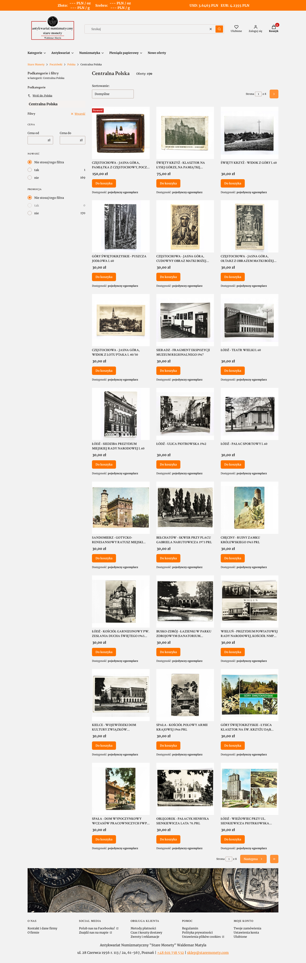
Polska (71, 64)
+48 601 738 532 (170, 952)
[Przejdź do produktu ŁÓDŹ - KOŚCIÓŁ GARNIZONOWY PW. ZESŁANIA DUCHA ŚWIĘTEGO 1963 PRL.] (121, 601)
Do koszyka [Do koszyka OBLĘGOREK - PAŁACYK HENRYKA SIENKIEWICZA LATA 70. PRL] (168, 839)
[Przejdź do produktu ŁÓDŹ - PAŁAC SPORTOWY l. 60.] (249, 414)
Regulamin (190, 928)
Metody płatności (143, 928)
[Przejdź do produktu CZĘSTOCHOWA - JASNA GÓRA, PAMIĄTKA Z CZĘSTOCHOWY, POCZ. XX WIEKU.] (121, 133)
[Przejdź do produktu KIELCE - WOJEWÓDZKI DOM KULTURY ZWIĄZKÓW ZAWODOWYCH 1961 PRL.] (121, 695)
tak (36, 170)
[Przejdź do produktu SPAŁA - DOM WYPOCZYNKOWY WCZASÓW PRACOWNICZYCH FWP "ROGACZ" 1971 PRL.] (121, 789)
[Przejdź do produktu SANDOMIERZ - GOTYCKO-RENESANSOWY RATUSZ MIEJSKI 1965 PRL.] (121, 508)
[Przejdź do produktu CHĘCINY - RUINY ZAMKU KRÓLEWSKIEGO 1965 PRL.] (249, 508)
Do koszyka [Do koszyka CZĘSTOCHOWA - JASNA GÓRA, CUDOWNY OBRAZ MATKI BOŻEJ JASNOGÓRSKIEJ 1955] (168, 277)
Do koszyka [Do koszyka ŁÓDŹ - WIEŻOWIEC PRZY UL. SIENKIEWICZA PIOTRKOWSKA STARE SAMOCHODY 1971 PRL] (232, 839)
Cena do (65, 133)
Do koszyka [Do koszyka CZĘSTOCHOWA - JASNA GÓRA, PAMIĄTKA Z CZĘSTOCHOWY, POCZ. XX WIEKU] (104, 183)
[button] (219, 29)
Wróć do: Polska (40, 95)
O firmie (33, 932)
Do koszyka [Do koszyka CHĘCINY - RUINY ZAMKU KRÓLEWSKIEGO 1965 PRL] (232, 558)
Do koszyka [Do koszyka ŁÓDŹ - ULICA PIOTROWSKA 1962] (168, 464)
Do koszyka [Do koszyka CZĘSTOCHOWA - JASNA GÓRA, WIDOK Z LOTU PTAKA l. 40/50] (104, 371)
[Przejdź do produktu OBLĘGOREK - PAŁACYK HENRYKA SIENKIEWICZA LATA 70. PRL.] (185, 789)
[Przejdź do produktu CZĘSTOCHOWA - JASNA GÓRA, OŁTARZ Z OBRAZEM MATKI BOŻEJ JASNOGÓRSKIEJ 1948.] (249, 226)
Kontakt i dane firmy (42, 928)
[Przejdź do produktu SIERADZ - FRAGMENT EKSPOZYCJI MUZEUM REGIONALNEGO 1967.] (185, 320)
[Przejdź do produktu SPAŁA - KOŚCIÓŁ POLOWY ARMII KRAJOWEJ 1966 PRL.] (185, 695)
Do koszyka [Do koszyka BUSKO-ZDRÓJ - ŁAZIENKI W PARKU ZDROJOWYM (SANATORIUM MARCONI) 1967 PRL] (168, 652)
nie (36, 178)
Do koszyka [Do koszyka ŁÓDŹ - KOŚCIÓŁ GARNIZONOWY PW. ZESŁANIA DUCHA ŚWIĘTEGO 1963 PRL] (104, 652)
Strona (250, 93)
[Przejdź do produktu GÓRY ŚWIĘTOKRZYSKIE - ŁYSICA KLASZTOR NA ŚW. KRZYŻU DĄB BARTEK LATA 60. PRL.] (249, 695)
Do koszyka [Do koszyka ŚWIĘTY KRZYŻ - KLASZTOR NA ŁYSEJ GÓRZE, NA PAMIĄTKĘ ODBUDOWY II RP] (168, 183)
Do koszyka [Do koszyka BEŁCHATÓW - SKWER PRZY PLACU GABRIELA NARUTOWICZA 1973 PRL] (168, 558)
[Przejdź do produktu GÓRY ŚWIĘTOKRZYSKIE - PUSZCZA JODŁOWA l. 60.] (121, 226)
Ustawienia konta (246, 932)
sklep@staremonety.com (208, 952)
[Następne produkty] (253, 859)
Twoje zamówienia (247, 928)
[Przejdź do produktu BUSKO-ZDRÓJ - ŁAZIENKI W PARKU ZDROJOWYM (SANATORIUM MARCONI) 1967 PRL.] (185, 601)
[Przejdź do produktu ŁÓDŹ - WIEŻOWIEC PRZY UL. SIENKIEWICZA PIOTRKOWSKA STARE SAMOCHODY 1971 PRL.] (249, 789)
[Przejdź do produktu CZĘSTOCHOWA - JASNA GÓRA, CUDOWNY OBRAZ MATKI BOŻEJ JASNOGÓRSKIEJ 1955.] (185, 226)
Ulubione (240, 937)
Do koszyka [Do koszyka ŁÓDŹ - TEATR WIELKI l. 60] (232, 371)
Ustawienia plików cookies (201, 937)
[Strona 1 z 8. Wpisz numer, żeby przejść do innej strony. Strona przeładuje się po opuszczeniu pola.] (258, 94)
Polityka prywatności (197, 932)
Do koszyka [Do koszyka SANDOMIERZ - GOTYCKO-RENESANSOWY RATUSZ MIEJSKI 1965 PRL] (104, 558)
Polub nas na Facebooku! (97, 928)
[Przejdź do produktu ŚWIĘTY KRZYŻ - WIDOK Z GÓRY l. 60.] (249, 133)
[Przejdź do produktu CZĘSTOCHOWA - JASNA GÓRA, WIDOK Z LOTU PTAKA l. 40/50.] (121, 320)
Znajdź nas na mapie (94, 932)
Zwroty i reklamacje (145, 937)
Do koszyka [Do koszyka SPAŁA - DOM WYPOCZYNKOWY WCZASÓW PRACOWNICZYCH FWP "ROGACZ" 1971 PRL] (104, 839)
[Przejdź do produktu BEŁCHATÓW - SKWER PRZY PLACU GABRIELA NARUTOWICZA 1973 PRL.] (185, 508)
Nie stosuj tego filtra (49, 162)
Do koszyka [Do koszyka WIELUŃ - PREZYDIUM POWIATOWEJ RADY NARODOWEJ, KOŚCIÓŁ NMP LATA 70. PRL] (232, 652)
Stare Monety (36, 64)
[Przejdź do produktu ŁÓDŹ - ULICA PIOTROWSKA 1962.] (185, 414)
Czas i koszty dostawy (146, 932)
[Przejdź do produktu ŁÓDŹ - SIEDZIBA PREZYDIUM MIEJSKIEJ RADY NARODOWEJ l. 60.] (121, 414)
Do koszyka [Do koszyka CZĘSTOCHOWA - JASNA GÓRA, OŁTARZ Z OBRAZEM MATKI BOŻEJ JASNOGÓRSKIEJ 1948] (232, 277)
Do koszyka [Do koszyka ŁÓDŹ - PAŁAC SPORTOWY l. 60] (232, 464)
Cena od (33, 133)
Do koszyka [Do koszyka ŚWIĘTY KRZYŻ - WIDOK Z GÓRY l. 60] (232, 183)
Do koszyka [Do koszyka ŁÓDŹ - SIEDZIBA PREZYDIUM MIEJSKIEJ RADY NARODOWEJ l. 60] (104, 464)
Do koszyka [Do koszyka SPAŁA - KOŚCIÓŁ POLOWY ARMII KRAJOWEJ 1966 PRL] (168, 745)
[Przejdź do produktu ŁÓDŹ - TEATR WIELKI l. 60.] (249, 320)
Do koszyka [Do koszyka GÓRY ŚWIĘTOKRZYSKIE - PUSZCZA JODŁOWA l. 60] (104, 277)
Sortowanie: (101, 86)
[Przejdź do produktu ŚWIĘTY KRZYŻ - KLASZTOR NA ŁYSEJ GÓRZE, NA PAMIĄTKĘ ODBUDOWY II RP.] (185, 133)
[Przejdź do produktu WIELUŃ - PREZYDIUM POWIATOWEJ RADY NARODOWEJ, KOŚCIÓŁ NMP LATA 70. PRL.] (249, 601)
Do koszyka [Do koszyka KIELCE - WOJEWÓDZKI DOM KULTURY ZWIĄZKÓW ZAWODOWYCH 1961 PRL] (104, 745)
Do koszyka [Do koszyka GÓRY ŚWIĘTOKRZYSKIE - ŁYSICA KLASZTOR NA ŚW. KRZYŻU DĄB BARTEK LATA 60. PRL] (232, 745)
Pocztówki (56, 64)
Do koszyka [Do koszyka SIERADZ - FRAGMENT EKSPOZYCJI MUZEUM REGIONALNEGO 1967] (168, 371)
